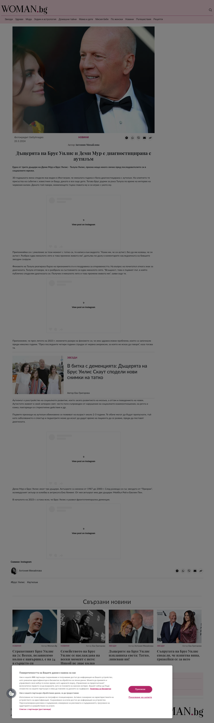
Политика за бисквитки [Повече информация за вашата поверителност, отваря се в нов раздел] (100, 689)
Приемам (140, 689)
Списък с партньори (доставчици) (35, 709)
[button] (11, 693)
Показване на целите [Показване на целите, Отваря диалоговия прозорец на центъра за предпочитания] (140, 697)
